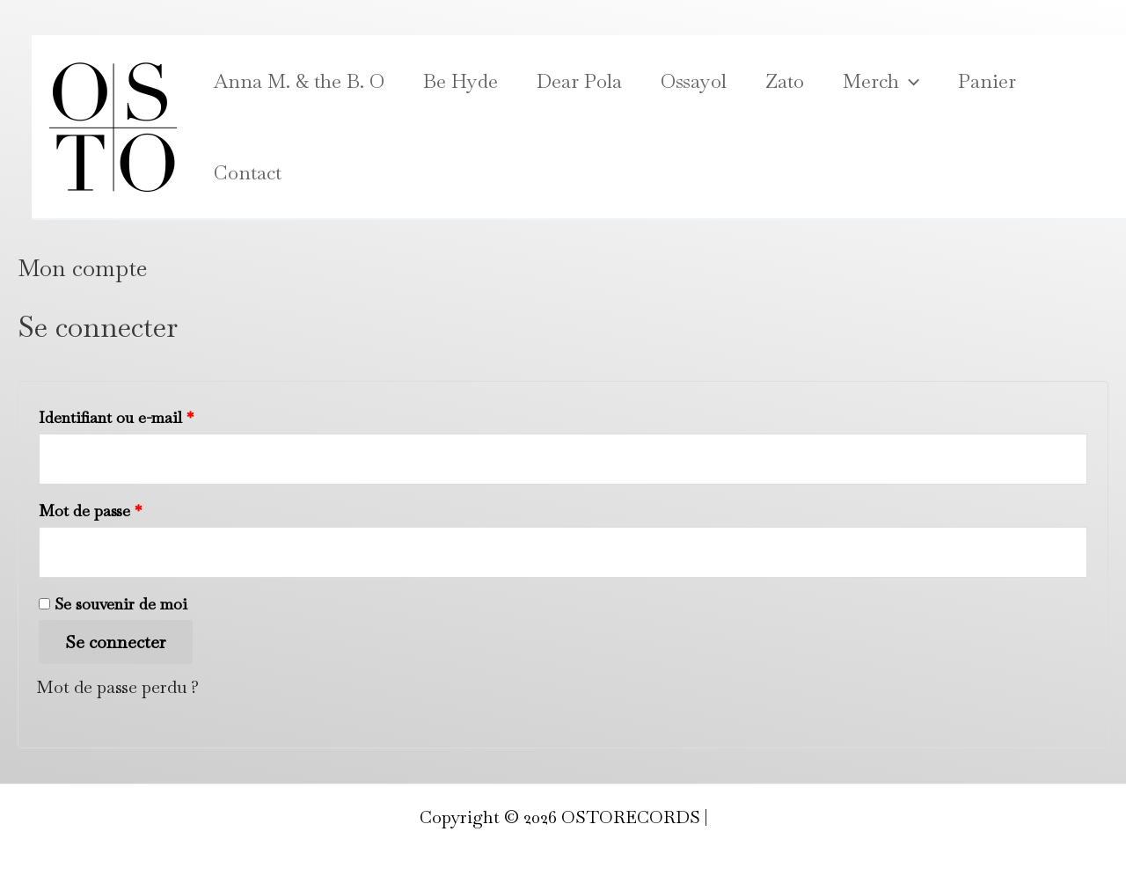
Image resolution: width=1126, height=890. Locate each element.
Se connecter (115, 642)
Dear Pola (579, 81)
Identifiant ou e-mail (156, 414)
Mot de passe (131, 508)
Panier (987, 81)
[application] (909, 81)
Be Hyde (460, 81)
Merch (881, 81)
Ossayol (694, 81)
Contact (248, 172)
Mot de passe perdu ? (117, 686)
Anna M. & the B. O (299, 81)
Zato (784, 81)
